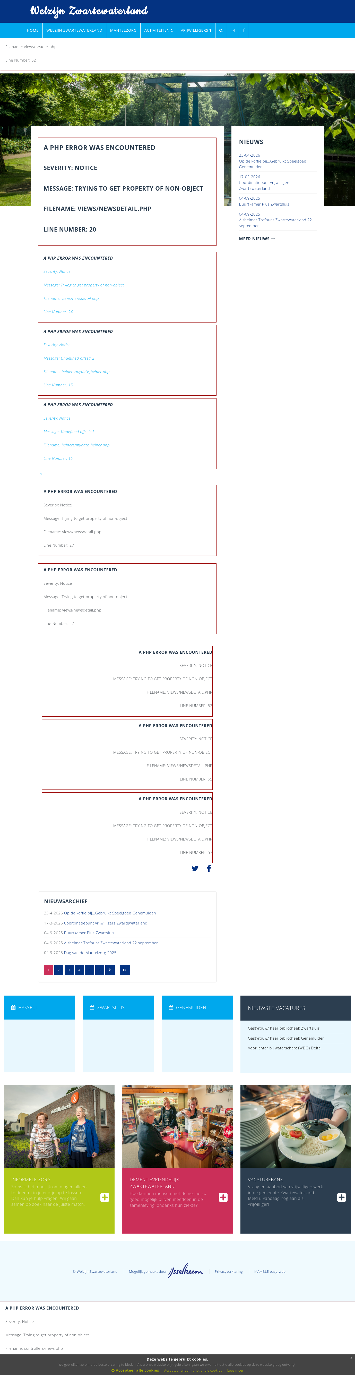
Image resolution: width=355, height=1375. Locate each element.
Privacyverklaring (229, 1271)
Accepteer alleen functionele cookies (193, 1370)
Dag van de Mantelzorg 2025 (90, 952)
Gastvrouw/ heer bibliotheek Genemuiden (286, 1038)
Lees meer (235, 1370)
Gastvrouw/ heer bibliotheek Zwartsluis (284, 1028)
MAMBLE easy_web (270, 1271)
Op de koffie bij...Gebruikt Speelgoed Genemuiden (110, 912)
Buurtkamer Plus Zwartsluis (89, 932)
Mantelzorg (123, 30)
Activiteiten (158, 30)
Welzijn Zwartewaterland (85, 11)
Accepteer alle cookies (135, 1370)
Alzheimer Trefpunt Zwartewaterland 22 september (111, 942)
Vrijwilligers (196, 30)
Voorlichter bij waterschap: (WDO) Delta (284, 1047)
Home (33, 30)
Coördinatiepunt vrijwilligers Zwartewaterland (106, 923)
